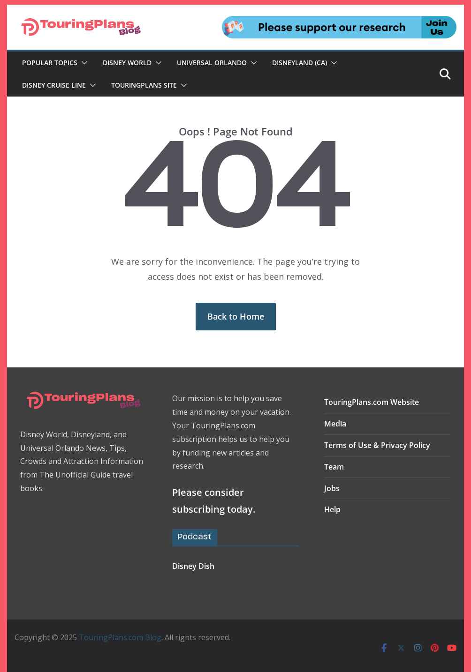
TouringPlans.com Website (371, 402)
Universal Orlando (212, 62)
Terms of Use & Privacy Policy (377, 445)
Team (334, 467)
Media (335, 423)
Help (332, 509)
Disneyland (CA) (299, 62)
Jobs (332, 488)
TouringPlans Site (144, 85)
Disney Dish (193, 566)
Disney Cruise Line (54, 85)
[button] (82, 62)
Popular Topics (49, 62)
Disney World (127, 62)
